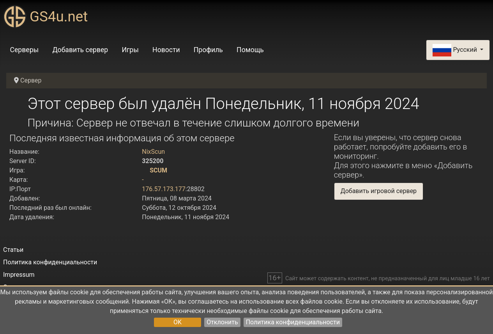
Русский (455, 50)
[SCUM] (145, 170)
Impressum (19, 274)
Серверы (24, 50)
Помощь (250, 50)
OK (177, 322)
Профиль (208, 50)
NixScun (153, 151)
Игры (130, 50)
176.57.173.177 (164, 189)
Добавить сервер (80, 50)
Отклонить (222, 322)
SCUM (158, 170)
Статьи (13, 249)
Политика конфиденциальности (293, 322)
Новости (166, 50)
